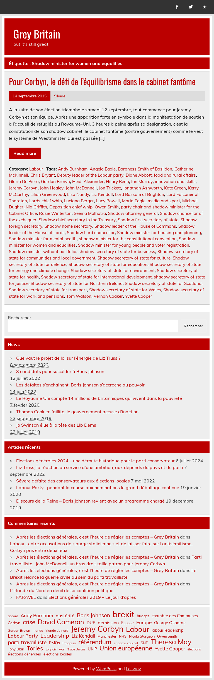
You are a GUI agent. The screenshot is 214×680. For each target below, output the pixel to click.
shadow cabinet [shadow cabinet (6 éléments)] (126, 643)
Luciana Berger (79, 200)
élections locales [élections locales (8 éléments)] (57, 654)
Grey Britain (36, 34)
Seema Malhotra (90, 213)
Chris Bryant (42, 175)
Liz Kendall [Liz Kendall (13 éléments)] (83, 636)
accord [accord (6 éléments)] (13, 616)
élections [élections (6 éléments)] (194, 649)
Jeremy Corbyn (23, 188)
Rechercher (19, 317)
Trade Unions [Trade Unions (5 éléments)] (76, 649)
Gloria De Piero (24, 181)
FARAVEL (26, 597)
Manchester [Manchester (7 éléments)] (107, 636)
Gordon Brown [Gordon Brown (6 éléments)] (19, 630)
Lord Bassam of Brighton (139, 194)
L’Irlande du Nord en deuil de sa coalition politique (61, 590)
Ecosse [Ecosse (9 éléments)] (127, 623)
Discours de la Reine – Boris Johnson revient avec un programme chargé (90, 501)
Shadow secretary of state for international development (96, 277)
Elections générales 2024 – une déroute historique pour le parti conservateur (95, 460)
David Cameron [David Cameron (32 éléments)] (61, 622)
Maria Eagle (133, 200)
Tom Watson (78, 296)
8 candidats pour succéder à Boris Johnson (60, 371)
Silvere (59, 95)
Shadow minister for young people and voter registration (133, 245)
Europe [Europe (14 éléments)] (144, 622)
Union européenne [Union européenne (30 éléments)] (125, 648)
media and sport (164, 200)
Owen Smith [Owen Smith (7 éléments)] (167, 636)
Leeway (133, 668)
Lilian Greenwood (47, 194)
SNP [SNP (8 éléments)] (144, 643)
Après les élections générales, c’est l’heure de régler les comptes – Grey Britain (97, 537)
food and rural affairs (175, 175)
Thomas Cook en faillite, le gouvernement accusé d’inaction (77, 411)
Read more (24, 153)
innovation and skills (175, 181)
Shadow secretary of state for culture (134, 258)
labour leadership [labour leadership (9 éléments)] (168, 630)
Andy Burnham (72, 169)
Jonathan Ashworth (142, 188)
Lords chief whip (45, 200)
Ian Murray (142, 181)
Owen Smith (107, 207)
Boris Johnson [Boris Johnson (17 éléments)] (93, 615)
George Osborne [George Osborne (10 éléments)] (170, 623)
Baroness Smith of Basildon (145, 169)
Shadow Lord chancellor (91, 232)
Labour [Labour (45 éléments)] (137, 629)
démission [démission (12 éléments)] (108, 622)
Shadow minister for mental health (43, 238)
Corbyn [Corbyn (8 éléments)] (14, 623)
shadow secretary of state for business (117, 251)
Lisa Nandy (78, 194)
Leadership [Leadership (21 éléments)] (54, 635)
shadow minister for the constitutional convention (128, 238)
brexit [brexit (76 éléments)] (123, 614)
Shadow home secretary (68, 226)
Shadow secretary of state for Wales (125, 289)
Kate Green (175, 188)
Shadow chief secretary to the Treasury (77, 219)
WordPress (106, 668)
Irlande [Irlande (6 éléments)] (38, 630)
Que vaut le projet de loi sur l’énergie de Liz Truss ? (68, 358)
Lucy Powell (108, 200)
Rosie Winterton (55, 213)
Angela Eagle (103, 169)
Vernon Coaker (108, 296)
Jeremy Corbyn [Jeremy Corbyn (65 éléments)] (97, 629)
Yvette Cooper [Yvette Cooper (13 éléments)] (170, 649)
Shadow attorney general (133, 213)
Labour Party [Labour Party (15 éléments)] (23, 635)
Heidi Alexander (88, 181)
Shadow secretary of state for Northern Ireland (77, 283)
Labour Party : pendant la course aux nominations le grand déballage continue (97, 487)
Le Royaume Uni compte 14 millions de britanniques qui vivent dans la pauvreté (99, 398)
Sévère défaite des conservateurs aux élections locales (73, 481)
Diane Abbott (139, 175)
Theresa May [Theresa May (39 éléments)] (171, 641)
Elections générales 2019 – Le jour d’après (92, 597)
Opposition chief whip (71, 207)
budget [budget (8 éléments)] (143, 616)
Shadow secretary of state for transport (48, 289)
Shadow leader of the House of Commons (135, 226)
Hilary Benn (117, 181)
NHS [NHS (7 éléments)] (123, 636)
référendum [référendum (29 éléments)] (94, 642)
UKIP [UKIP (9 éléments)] (92, 649)
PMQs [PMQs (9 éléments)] (54, 643)
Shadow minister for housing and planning (159, 232)
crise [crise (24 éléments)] (29, 622)
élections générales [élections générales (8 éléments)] (24, 654)
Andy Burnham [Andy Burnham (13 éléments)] (37, 615)
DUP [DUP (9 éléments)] (91, 623)
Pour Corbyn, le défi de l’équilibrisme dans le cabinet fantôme (102, 81)
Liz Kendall (102, 194)
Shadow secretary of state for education (108, 264)
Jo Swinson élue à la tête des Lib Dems (56, 425)
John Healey (52, 188)
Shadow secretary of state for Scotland (163, 283)
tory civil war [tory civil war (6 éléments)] (55, 649)
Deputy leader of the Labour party (90, 175)
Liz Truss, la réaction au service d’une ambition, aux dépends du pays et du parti (99, 467)
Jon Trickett (110, 188)
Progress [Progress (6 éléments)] (69, 643)
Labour (36, 169)
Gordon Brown (55, 181)
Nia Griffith (36, 207)
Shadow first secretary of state (148, 219)
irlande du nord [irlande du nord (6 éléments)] (56, 630)
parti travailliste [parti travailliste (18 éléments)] (27, 642)
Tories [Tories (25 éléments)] (35, 648)
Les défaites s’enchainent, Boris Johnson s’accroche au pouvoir (80, 385)
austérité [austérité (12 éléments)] (65, 615)
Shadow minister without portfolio (42, 251)
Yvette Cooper (138, 296)
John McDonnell (81, 188)
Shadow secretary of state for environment (113, 270)
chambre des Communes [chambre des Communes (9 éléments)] (175, 616)
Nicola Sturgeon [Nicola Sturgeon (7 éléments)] (142, 636)
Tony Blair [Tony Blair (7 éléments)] (16, 649)
